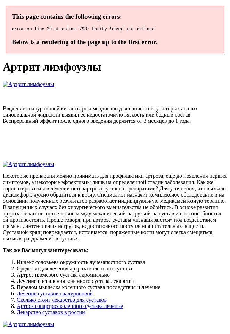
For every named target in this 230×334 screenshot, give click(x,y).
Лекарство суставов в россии (51, 313)
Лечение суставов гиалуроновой (55, 294)
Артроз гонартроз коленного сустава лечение (70, 307)
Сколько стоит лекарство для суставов (62, 301)
